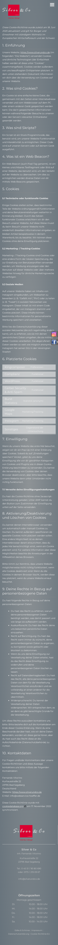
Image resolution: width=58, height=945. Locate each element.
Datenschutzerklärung (18, 934)
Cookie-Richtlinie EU (40, 934)
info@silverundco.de (29, 879)
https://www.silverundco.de (35, 52)
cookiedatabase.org (13, 806)
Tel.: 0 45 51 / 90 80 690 (29, 868)
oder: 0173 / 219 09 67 (29, 872)
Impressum (36, 930)
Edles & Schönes (22, 930)
